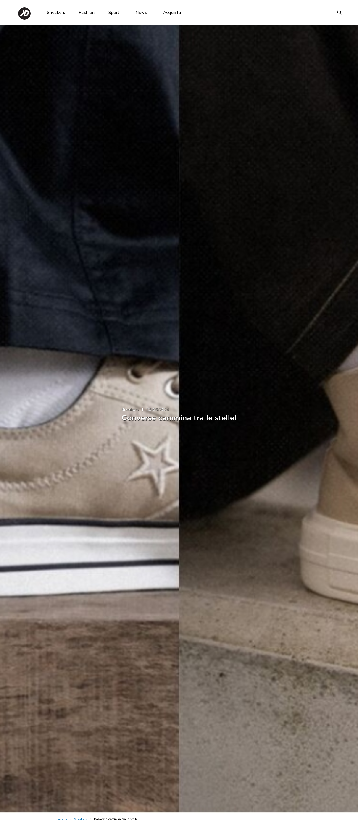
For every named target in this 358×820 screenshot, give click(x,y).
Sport (113, 13)
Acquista (172, 13)
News (141, 13)
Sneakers (56, 13)
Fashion (87, 13)
